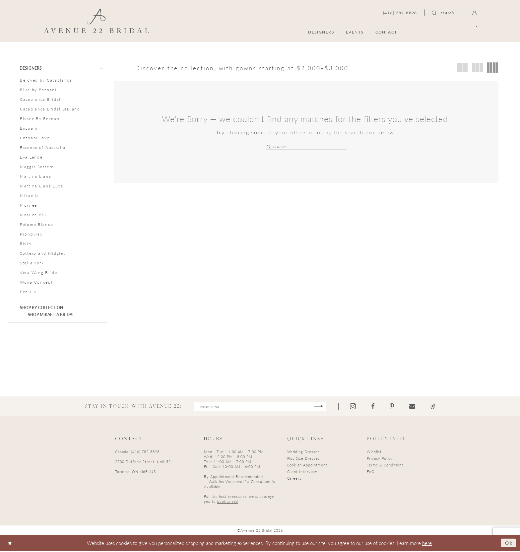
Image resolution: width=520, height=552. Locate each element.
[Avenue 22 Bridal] (96, 21)
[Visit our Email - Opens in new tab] (415, 407)
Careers (294, 479)
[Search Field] (306, 146)
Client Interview (302, 472)
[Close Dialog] (10, 544)
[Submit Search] (269, 146)
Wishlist (374, 452)
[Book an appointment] (445, 31)
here (427, 543)
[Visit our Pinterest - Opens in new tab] (394, 407)
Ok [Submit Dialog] (508, 543)
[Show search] (444, 12)
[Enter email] (259, 407)
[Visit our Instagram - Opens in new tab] (355, 407)
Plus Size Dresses (303, 459)
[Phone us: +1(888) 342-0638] (400, 12)
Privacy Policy (379, 459)
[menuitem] (445, 31)
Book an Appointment (307, 465)
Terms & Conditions (385, 465)
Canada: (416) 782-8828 (137, 452)
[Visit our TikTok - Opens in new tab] (435, 407)
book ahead (227, 502)
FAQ (371, 472)
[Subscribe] (321, 407)
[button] (475, 12)
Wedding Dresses (303, 452)
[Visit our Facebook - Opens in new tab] (375, 407)
